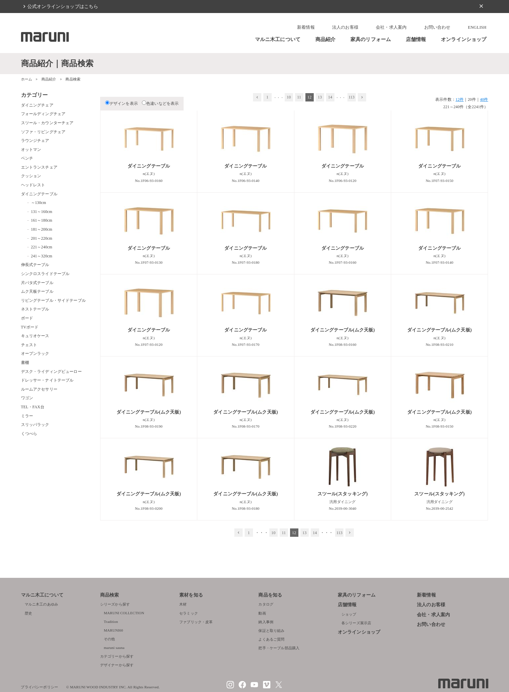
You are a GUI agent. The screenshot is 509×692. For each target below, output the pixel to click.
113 (351, 97)
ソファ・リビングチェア (43, 132)
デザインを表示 (121, 103)
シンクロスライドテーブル (45, 273)
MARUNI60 (113, 630)
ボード (27, 318)
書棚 (25, 362)
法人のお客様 (345, 27)
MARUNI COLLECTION (124, 613)
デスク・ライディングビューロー (51, 371)
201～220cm (41, 238)
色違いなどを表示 (160, 103)
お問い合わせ (437, 27)
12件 (460, 99)
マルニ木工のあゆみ (41, 604)
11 (299, 97)
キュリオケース (35, 335)
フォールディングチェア (43, 113)
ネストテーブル (35, 309)
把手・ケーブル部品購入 (278, 648)
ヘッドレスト (33, 185)
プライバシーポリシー (39, 687)
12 (309, 97)
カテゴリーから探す (117, 656)
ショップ (348, 614)
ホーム (26, 79)
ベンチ (27, 158)
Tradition (111, 622)
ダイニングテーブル (39, 194)
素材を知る (191, 595)
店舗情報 (416, 39)
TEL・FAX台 (32, 407)
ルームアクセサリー (39, 389)
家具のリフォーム (370, 39)
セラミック (188, 613)
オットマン (31, 149)
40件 (484, 99)
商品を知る (270, 595)
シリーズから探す (115, 604)
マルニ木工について (277, 39)
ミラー (27, 416)
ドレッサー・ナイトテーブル (47, 380)
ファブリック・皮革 (196, 622)
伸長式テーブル (35, 264)
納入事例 (265, 622)
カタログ (265, 604)
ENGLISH (477, 27)
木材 (183, 604)
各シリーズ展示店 (356, 623)
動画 (262, 613)
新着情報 (306, 27)
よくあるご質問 (271, 639)
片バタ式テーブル (37, 282)
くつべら (29, 433)
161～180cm (41, 220)
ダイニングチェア (37, 105)
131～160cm (41, 211)
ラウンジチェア (35, 140)
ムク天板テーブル (37, 291)
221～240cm (41, 247)
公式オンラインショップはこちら (62, 6)
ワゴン (27, 398)
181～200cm (41, 229)
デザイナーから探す (117, 665)
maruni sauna (114, 648)
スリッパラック (35, 424)
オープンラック (35, 353)
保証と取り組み (271, 631)
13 (320, 97)
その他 (109, 639)
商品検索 (109, 595)
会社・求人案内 (391, 27)
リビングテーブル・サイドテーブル (53, 300)
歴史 (28, 613)
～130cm (38, 202)
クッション (31, 176)
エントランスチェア (39, 167)
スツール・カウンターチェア (47, 123)
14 (330, 97)
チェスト (29, 344)
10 (289, 97)
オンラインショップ (463, 39)
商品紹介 (325, 39)
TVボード (30, 327)
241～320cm (41, 256)
